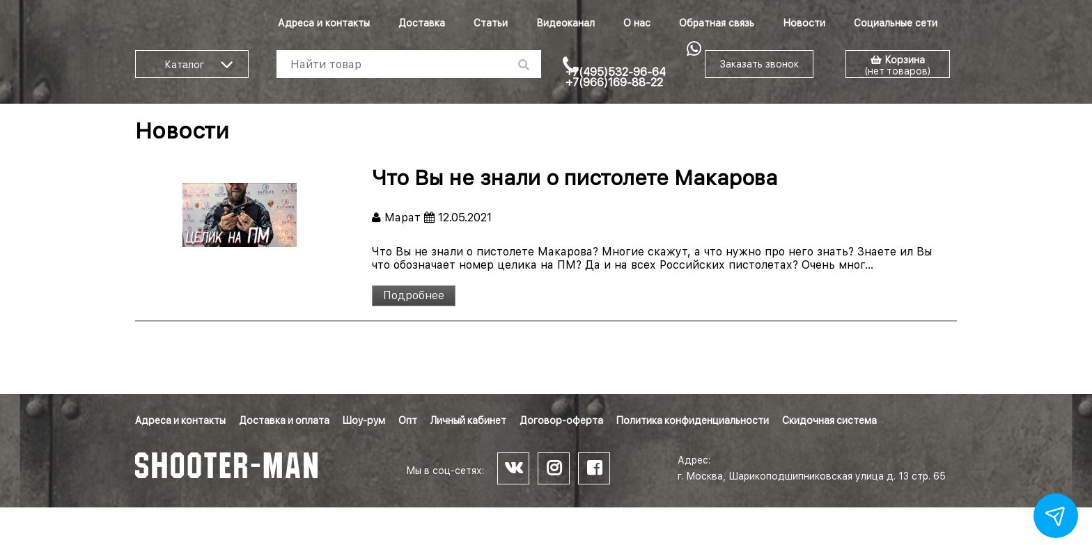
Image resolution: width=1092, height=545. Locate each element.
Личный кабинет (468, 420)
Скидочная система (829, 420)
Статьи (491, 23)
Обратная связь (716, 23)
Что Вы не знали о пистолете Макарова (575, 177)
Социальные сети (895, 23)
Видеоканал (565, 23)
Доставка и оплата (284, 420)
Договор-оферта (561, 420)
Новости (804, 23)
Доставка (421, 23)
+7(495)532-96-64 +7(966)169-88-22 (616, 77)
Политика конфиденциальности (692, 420)
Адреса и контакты (324, 23)
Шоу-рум (364, 420)
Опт (407, 420)
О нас (636, 23)
